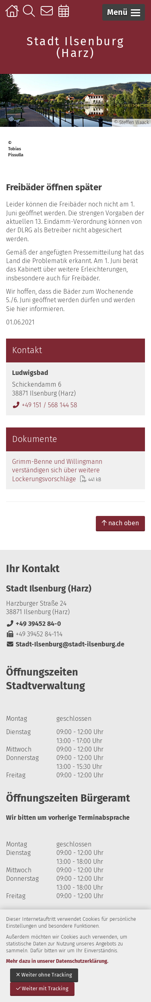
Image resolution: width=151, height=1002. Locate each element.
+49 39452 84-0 (33, 623)
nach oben (120, 523)
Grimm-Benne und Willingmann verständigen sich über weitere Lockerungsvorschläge (57, 470)
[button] (123, 12)
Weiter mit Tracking (42, 988)
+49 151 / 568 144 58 (44, 405)
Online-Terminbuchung (66, 15)
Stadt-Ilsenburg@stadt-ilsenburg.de (65, 644)
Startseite (13, 15)
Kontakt (48, 15)
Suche (31, 15)
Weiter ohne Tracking (44, 974)
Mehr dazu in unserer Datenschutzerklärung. (57, 961)
